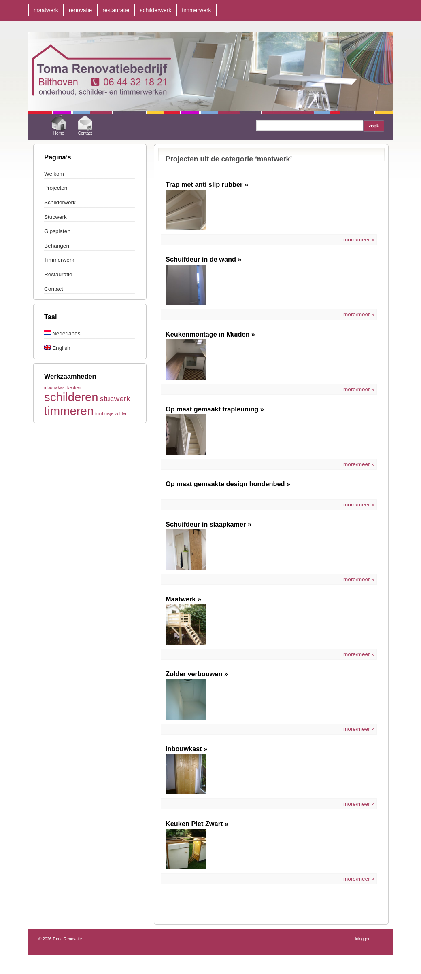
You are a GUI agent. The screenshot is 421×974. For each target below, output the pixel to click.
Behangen (56, 246)
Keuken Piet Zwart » (197, 823)
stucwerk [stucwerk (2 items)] (115, 398)
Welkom (54, 174)
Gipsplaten (57, 231)
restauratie (115, 10)
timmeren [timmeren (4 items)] (69, 410)
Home (59, 124)
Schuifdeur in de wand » (204, 259)
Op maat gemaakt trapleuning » (215, 409)
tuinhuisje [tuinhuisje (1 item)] (104, 413)
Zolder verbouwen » (197, 674)
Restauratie (58, 274)
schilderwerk (155, 10)
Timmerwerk (59, 260)
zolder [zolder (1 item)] (121, 413)
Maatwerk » (183, 599)
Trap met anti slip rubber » (207, 184)
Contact (85, 124)
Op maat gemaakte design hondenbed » (228, 483)
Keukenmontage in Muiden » (210, 334)
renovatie (80, 10)
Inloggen (362, 939)
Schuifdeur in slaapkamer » (208, 524)
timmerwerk (196, 10)
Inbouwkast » (186, 748)
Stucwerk (55, 217)
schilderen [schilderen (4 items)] (71, 397)
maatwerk (46, 10)
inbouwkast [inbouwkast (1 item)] (55, 387)
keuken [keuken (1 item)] (74, 387)
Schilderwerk (60, 202)
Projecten (55, 188)
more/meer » (358, 240)
